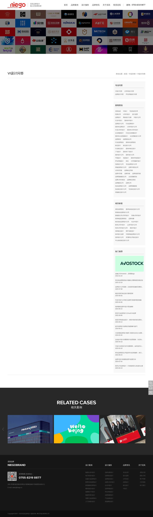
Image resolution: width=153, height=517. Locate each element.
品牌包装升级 (136, 173)
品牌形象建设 (133, 186)
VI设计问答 (141, 74)
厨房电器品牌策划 (120, 218)
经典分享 (118, 114)
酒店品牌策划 (119, 209)
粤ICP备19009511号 (43, 513)
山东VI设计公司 (132, 225)
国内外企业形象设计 (121, 136)
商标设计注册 (127, 117)
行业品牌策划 (119, 142)
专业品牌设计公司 (131, 164)
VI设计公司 (137, 117)
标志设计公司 (127, 145)
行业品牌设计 (130, 123)
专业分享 (126, 472)
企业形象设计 (119, 133)
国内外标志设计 (131, 148)
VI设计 (125, 111)
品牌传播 (131, 218)
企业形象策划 (133, 176)
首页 (125, 74)
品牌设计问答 (119, 94)
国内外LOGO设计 (132, 130)
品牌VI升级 (118, 173)
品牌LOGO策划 (120, 180)
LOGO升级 (118, 170)
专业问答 (132, 74)
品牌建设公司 (119, 183)
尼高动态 (118, 111)
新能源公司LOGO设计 (122, 215)
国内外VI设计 (128, 120)
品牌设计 (118, 117)
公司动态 (126, 479)
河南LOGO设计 (136, 215)
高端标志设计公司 (120, 192)
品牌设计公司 (119, 123)
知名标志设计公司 (120, 189)
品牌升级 (127, 173)
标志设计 (118, 145)
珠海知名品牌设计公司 (122, 212)
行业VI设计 (118, 120)
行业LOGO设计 (120, 130)
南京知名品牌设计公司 (122, 222)
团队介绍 (142, 475)
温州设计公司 (119, 237)
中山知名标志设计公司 (122, 240)
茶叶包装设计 (130, 231)
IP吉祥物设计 (119, 161)
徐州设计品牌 (119, 234)
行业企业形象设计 (131, 133)
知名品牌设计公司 (120, 186)
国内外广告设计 (128, 152)
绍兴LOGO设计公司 (121, 228)
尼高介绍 (142, 472)
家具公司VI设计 (120, 225)
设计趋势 (135, 114)
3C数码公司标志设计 (132, 237)
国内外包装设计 (136, 158)
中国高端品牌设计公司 (133, 234)
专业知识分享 (134, 111)
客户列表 (142, 479)
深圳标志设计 (119, 231)
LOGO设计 (126, 114)
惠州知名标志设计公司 (133, 209)
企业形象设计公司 (135, 136)
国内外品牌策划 (131, 142)
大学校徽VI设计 (136, 161)
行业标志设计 (119, 148)
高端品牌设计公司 (120, 167)
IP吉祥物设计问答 (131, 94)
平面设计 (118, 158)
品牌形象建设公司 (120, 176)
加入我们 (142, 485)
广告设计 (118, 152)
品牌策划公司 (127, 139)
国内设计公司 (119, 155)
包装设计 (126, 158)
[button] (149, 429)
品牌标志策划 (131, 180)
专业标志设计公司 (134, 189)
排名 (127, 161)
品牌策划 (118, 139)
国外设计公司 (130, 155)
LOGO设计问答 (129, 91)
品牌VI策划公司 (133, 167)
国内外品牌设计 (120, 127)
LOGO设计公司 (132, 127)
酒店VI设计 (133, 228)
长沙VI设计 (134, 222)
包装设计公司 (119, 164)
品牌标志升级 (128, 170)
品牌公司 (128, 183)
